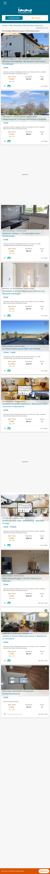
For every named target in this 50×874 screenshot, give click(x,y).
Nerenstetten (5, 852)
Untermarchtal (6, 856)
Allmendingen (6, 831)
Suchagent (36, 18)
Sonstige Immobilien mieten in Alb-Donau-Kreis (17, 819)
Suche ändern (13, 18)
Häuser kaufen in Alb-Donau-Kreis (13, 806)
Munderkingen (6, 843)
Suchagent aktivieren (25, 721)
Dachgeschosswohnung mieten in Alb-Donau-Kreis (18, 814)
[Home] (25, 10)
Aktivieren (44, 871)
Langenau (4, 839)
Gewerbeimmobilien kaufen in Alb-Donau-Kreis (17, 810)
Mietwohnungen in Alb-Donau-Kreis (13, 802)
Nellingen (4, 848)
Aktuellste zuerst (41, 28)
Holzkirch (4, 835)
